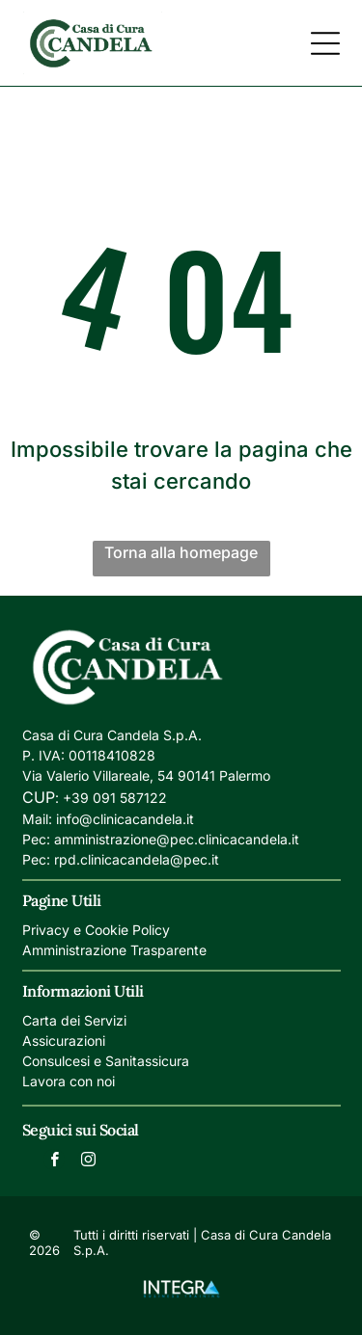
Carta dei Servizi (74, 1020)
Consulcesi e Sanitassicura (105, 1061)
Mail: (37, 819)
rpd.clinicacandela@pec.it (136, 859)
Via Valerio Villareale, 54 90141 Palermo (146, 775)
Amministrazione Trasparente (114, 950)
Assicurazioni (63, 1040)
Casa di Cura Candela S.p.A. (112, 735)
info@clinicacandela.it (125, 819)
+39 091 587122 (115, 797)
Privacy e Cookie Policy (96, 929)
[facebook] (54, 1162)
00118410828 (112, 755)
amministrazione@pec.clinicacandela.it (176, 839)
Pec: (36, 839)
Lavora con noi (68, 1081)
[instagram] (87, 1162)
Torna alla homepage (181, 552)
